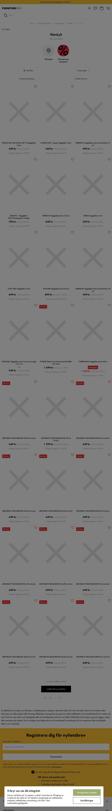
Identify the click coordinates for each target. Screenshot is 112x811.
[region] (53, 796)
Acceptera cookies (87, 792)
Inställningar (86, 800)
